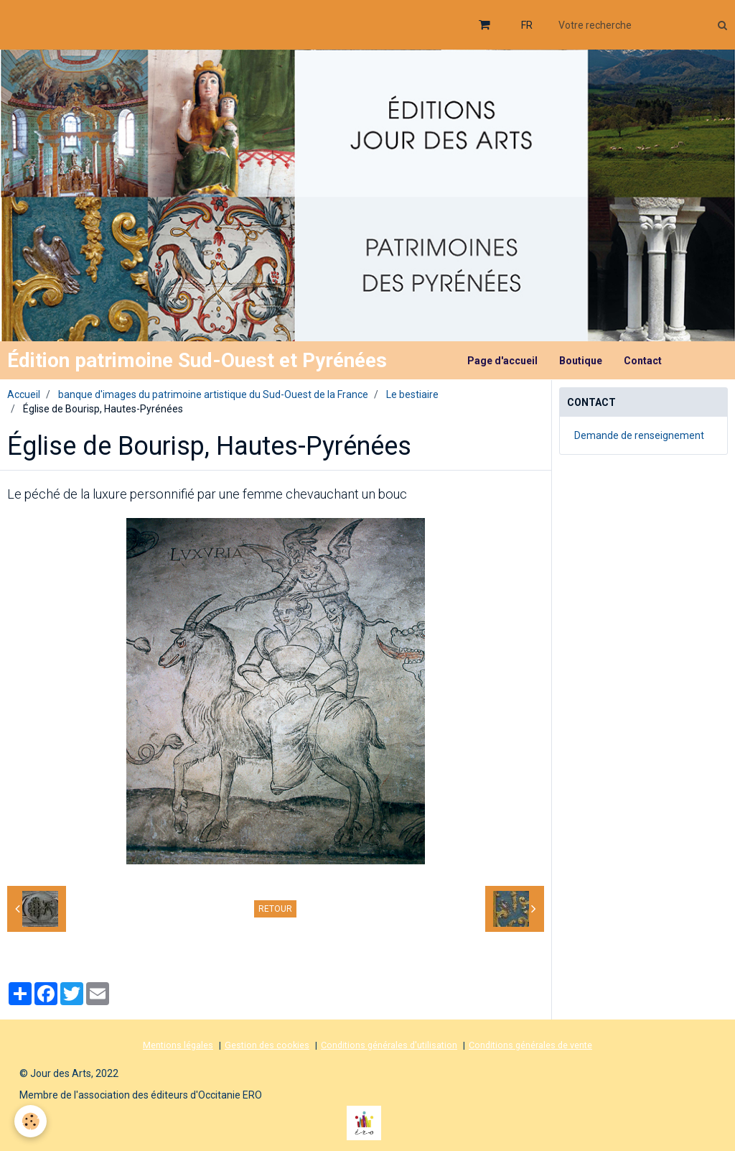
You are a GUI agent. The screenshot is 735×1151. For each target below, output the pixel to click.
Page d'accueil (502, 360)
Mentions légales (178, 1045)
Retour (275, 909)
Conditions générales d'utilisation (389, 1045)
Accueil (23, 394)
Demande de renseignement (639, 435)
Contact (643, 360)
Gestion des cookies (267, 1045)
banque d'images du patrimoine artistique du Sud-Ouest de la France (213, 394)
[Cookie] (30, 1121)
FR (527, 25)
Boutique (580, 360)
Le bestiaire (412, 394)
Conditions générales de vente (530, 1045)
